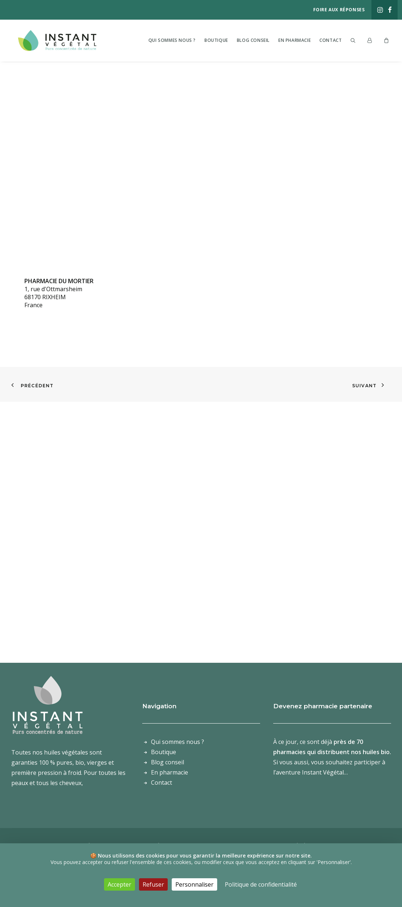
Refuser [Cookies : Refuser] (153, 884)
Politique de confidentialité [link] (261, 884)
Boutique (216, 40)
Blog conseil (253, 40)
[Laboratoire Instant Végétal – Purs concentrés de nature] (61, 40)
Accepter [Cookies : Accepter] (119, 884)
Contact (330, 40)
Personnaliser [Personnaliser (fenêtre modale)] (194, 884)
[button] (380, 10)
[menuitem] (380, 10)
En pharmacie (294, 40)
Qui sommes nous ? (172, 40)
